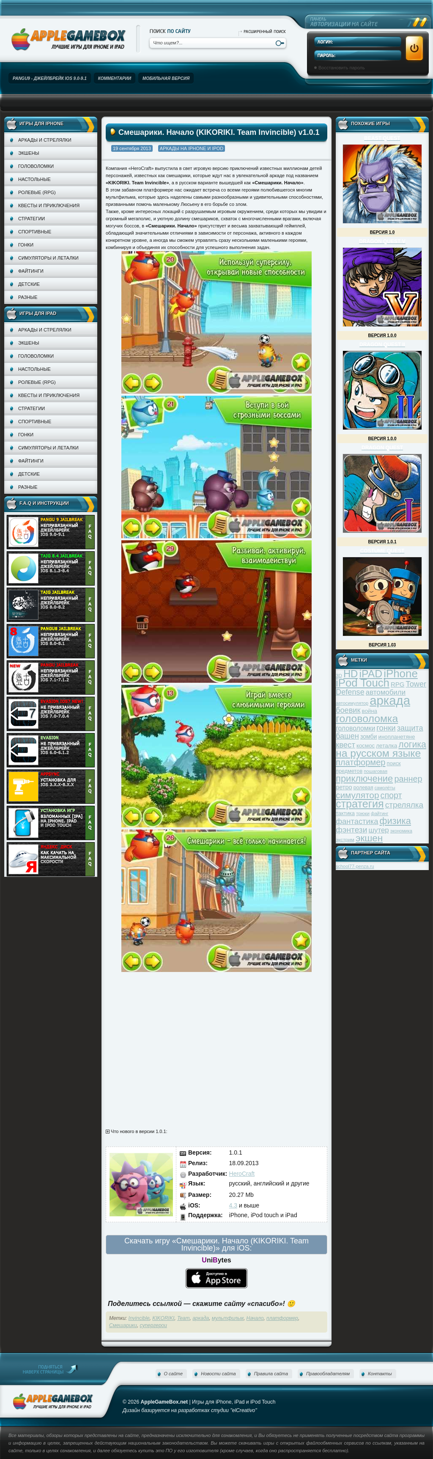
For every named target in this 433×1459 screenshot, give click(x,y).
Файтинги (31, 271)
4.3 (233, 1205)
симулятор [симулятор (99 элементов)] (357, 795)
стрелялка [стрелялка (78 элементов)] (404, 804)
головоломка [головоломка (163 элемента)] (367, 718)
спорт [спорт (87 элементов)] (391, 795)
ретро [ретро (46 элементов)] (344, 787)
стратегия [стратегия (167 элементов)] (360, 804)
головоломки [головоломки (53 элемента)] (355, 728)
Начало (255, 1318)
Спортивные (34, 231)
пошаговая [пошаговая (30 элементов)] (375, 771)
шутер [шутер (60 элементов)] (378, 830)
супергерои (153, 1325)
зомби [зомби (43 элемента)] (368, 736)
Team (183, 1318)
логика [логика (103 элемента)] (412, 744)
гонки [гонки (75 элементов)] (385, 727)
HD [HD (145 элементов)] (350, 673)
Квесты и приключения (48, 205)
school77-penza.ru (355, 866)
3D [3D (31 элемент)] (339, 675)
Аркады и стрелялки (44, 139)
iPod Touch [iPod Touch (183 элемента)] (362, 683)
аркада (200, 1318)
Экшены (28, 153)
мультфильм (228, 1318)
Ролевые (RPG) (37, 192)
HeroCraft (242, 1173)
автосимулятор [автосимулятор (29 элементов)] (352, 703)
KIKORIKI (163, 1318)
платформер (282, 1318)
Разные (27, 297)
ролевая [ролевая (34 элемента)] (363, 788)
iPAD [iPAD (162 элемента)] (370, 673)
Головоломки (36, 166)
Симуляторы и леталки (48, 257)
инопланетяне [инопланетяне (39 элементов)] (396, 737)
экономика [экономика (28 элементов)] (401, 830)
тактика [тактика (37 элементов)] (345, 813)
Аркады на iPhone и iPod (191, 148)
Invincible (139, 1318)
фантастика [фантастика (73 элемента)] (357, 821)
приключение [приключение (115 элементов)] (364, 778)
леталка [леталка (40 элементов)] (386, 745)
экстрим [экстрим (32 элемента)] (345, 839)
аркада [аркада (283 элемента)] (390, 700)
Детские (29, 284)
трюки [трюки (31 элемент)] (363, 813)
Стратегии (31, 218)
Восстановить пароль (341, 67)
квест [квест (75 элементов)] (345, 744)
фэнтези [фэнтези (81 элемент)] (351, 829)
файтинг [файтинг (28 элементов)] (379, 813)
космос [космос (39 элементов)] (365, 745)
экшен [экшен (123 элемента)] (369, 838)
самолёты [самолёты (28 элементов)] (385, 787)
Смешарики (123, 1325)
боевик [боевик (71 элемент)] (348, 710)
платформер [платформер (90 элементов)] (361, 762)
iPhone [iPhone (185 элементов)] (401, 673)
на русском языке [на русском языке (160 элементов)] (378, 753)
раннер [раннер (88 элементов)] (408, 778)
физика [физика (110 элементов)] (395, 821)
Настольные (34, 179)
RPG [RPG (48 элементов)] (398, 684)
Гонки (25, 244)
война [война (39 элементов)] (369, 711)
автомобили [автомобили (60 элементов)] (386, 692)
